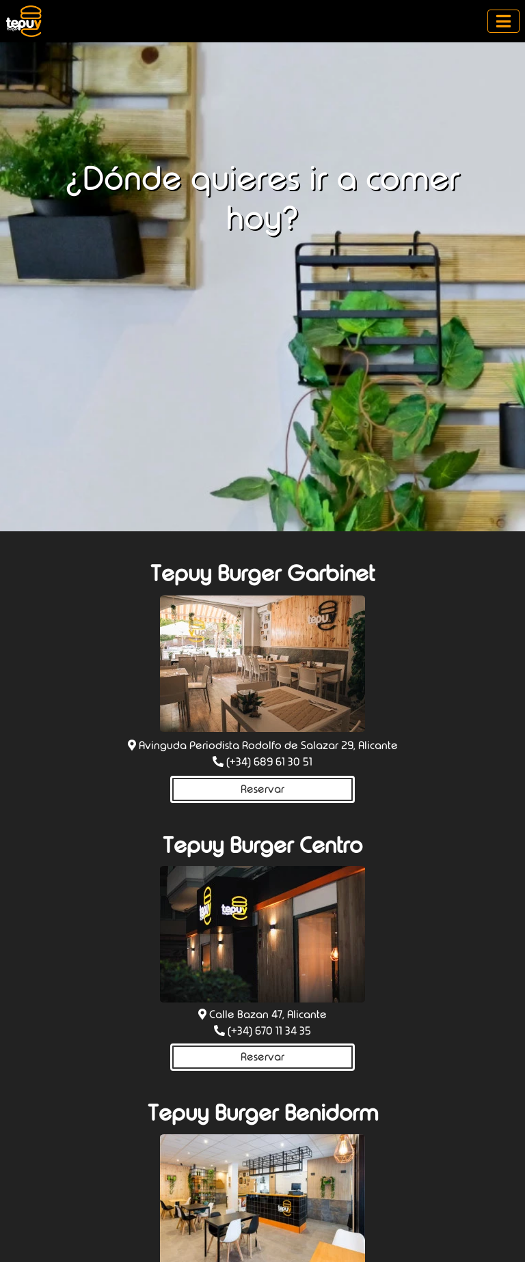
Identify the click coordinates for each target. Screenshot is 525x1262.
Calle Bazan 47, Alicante (268, 1014)
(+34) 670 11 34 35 (269, 1030)
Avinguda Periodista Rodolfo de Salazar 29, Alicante (268, 745)
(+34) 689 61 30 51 (269, 761)
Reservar (262, 789)
